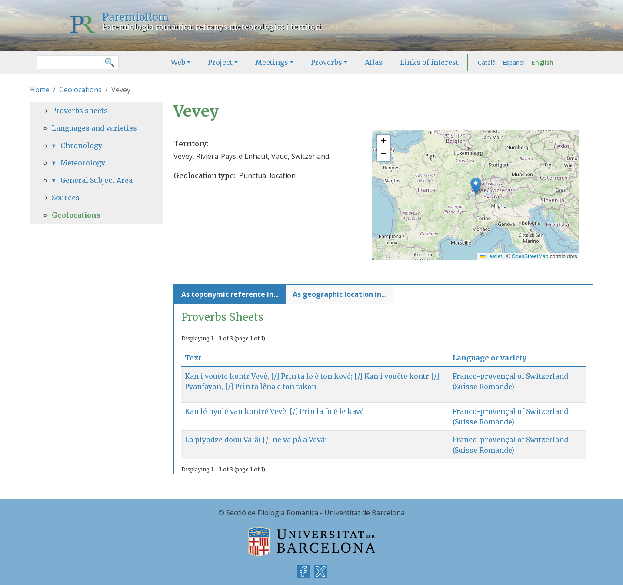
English (542, 62)
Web (178, 62)
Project (220, 62)
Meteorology (82, 162)
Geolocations (80, 89)
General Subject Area (96, 180)
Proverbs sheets (80, 110)
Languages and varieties (94, 128)
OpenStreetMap (530, 256)
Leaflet (491, 256)
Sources (66, 197)
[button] (475, 186)
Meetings (271, 62)
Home (40, 89)
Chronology (81, 145)
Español (514, 62)
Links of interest (429, 62)
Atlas (374, 62)
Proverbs (326, 62)
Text (196, 357)
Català (487, 62)
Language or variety (489, 357)
